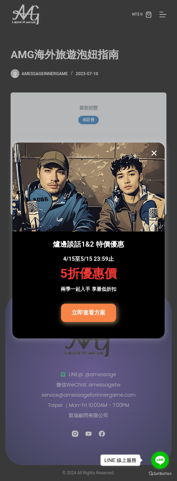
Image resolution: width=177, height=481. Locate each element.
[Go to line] (160, 460)
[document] (88, 240)
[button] (154, 153)
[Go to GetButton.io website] (160, 473)
